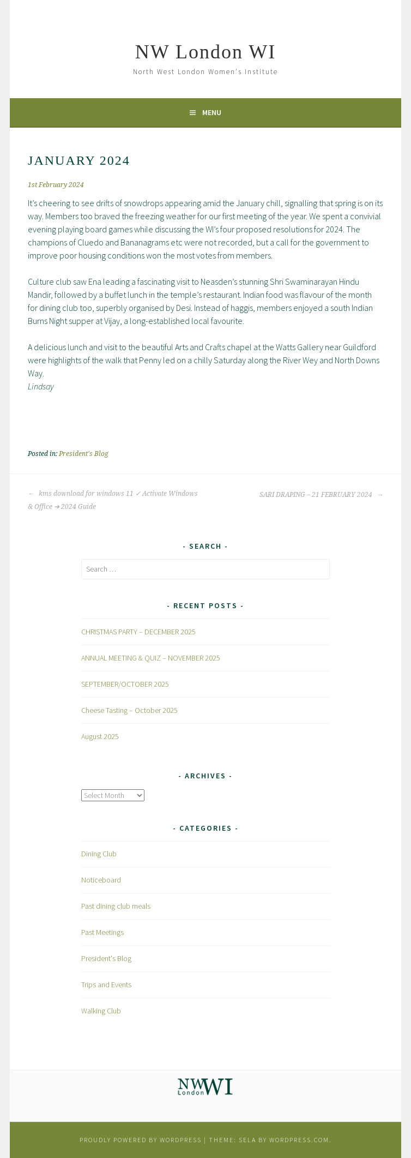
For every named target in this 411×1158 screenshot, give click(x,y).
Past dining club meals (115, 906)
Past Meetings (102, 932)
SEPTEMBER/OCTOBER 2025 (125, 684)
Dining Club (99, 854)
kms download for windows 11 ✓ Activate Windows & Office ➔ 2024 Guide (113, 500)
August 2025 (100, 736)
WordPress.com (299, 1140)
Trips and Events (106, 984)
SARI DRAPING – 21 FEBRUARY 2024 (321, 495)
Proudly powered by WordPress (141, 1140)
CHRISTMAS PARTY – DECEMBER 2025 (138, 632)
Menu (211, 112)
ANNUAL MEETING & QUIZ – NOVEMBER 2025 (150, 658)
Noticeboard (101, 880)
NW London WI (205, 52)
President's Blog (83, 454)
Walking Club (101, 1011)
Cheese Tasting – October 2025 (129, 710)
